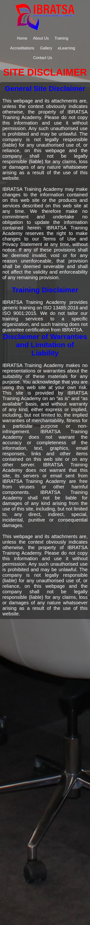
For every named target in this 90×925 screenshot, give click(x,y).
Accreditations (22, 48)
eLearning (66, 48)
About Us (41, 38)
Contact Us (42, 58)
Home (22, 38)
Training (61, 38)
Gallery (46, 48)
